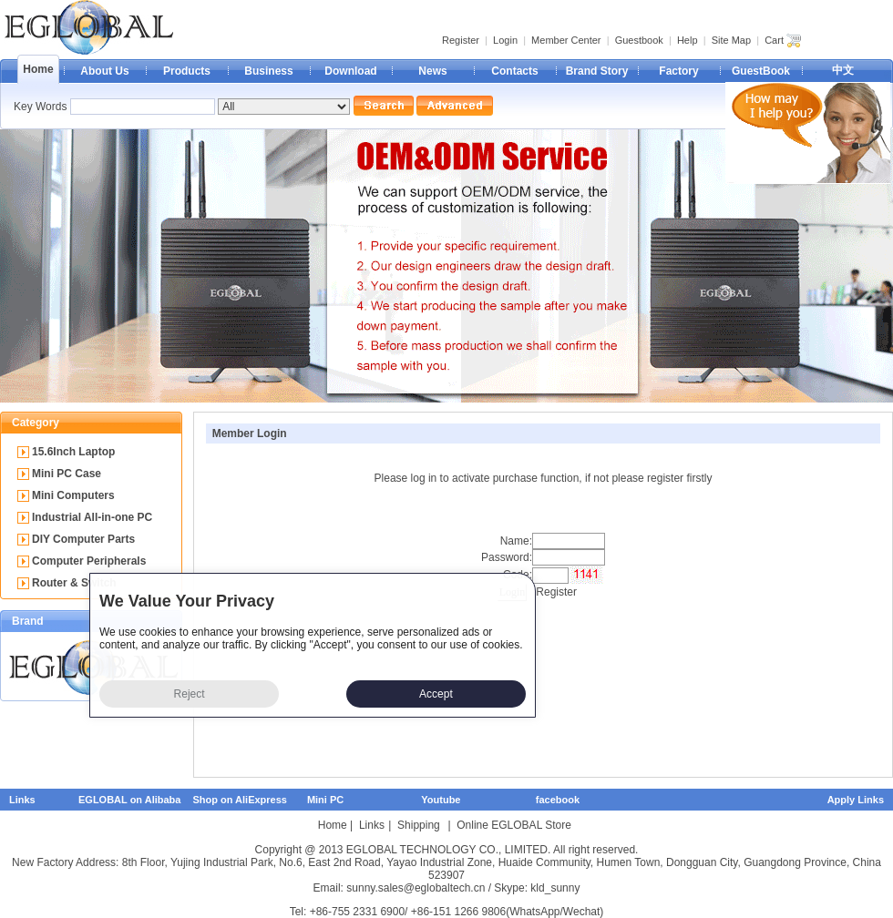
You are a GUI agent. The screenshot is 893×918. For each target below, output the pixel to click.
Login (505, 40)
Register (460, 40)
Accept (436, 694)
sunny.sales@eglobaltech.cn (415, 888)
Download (350, 71)
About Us (104, 71)
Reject (189, 694)
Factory (678, 71)
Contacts (514, 71)
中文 (843, 70)
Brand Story (597, 71)
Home (38, 69)
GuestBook (761, 71)
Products (186, 71)
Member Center (565, 40)
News (432, 71)
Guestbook (639, 40)
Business (268, 71)
